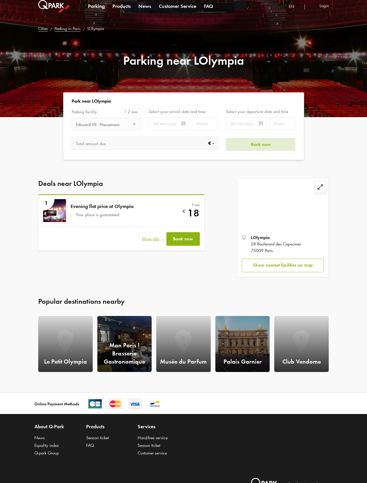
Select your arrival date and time (177, 111)
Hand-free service (153, 437)
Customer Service (177, 11)
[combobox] (295, 12)
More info (150, 238)
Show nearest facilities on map (283, 265)
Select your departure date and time (257, 111)
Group (46, 453)
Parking (96, 11)
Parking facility (84, 112)
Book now (183, 238)
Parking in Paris (68, 28)
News (144, 11)
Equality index (46, 445)
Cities (43, 28)
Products (121, 11)
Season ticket (97, 437)
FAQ (208, 11)
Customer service (152, 453)
